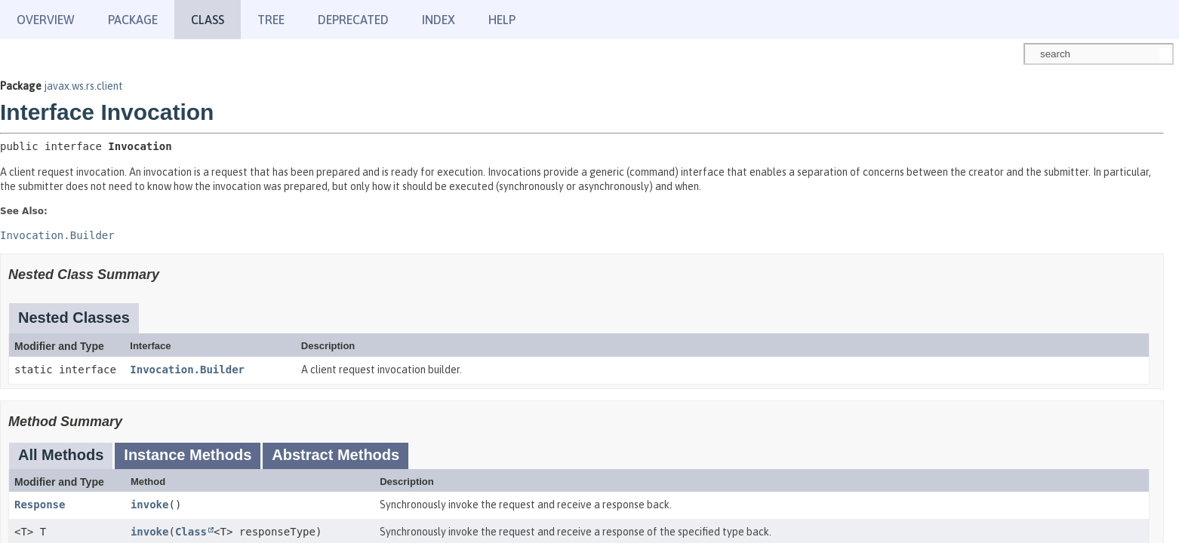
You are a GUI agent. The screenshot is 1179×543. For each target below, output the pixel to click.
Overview (46, 19)
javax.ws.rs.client (83, 86)
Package (133, 19)
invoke (150, 505)
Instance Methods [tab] (187, 454)
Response (39, 505)
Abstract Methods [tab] (335, 454)
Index (438, 19)
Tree (271, 19)
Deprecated (353, 19)
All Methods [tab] (60, 454)
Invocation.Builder (187, 370)
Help (502, 19)
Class (191, 532)
